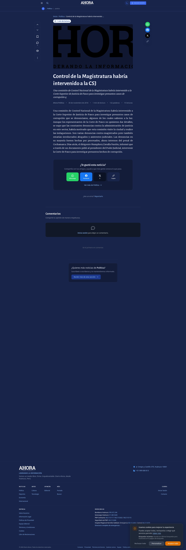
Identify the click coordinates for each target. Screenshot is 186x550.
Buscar (59, 494)
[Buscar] (47, 3)
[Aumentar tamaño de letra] (37, 24)
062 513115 (127, 518)
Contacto (164, 494)
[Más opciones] (37, 58)
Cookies (21, 531)
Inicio (55, 16)
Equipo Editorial (24, 524)
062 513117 (109, 518)
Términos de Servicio (98, 547)
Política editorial (128, 547)
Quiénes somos (111, 547)
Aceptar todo (173, 543)
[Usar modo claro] (127, 3)
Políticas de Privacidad (26, 520)
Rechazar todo (140, 543)
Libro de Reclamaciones (27, 534)
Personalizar (157, 543)
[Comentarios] (37, 44)
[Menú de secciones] (42, 3)
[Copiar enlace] (147, 41)
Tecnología (35, 494)
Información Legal (25, 517)
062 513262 (118, 518)
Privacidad (87, 547)
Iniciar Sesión (162, 491)
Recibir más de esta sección (86, 277)
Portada (59, 491)
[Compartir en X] (100, 176)
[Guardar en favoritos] (37, 36)
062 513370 (146, 523)
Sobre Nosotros (24, 513)
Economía (22, 498)
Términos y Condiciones (27, 527)
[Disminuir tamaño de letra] (37, 30)
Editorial (47, 491)
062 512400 (132, 523)
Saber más (157, 533)
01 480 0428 (113, 515)
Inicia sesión (83, 233)
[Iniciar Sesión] (138, 3)
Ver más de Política (93, 185)
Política (49, 9)
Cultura (34, 491)
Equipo (119, 547)
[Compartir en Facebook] (86, 176)
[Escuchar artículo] (37, 51)
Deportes (22, 494)
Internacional (23, 501)
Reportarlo (99, 196)
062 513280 (112, 520)
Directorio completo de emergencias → (108, 525)
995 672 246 (113, 512)
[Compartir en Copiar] (113, 176)
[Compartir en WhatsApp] (72, 176)
